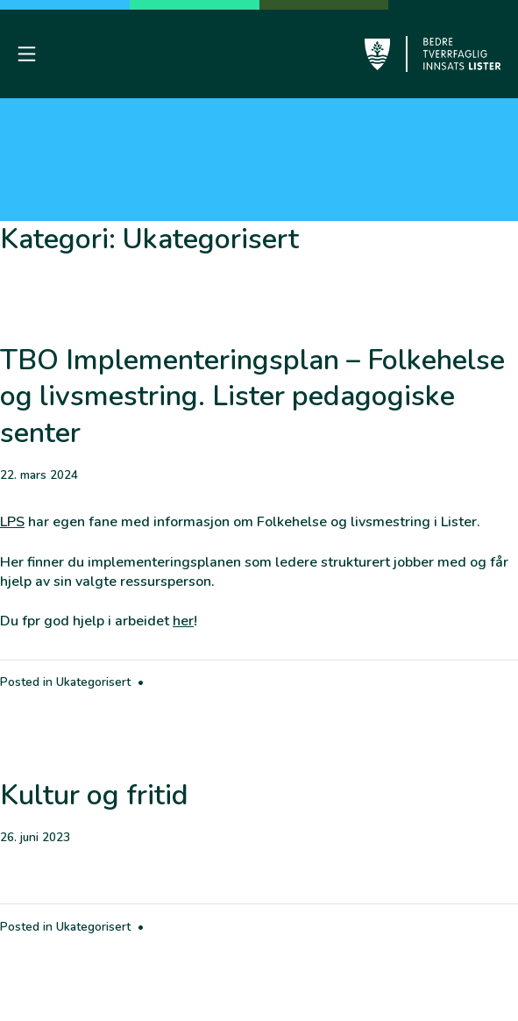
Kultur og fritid (94, 795)
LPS (12, 522)
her (183, 621)
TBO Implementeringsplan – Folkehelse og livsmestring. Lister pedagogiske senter (252, 396)
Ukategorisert (93, 682)
